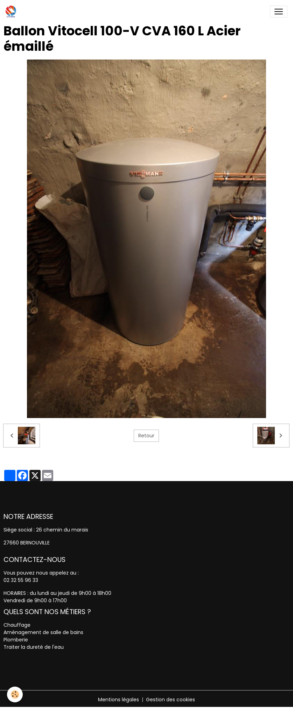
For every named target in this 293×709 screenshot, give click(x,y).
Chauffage (17, 624)
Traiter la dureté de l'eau (34, 647)
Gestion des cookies (170, 699)
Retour (146, 435)
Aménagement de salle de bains (43, 632)
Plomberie (16, 639)
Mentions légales (118, 699)
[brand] (12, 12)
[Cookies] (15, 694)
